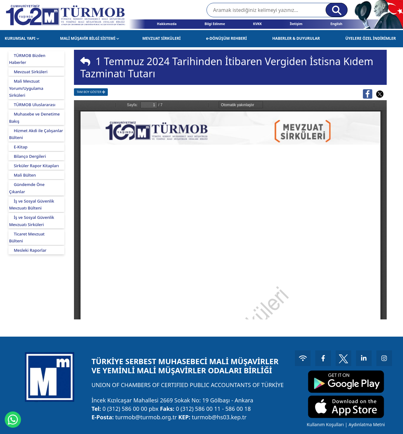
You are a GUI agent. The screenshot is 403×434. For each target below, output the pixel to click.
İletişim (296, 24)
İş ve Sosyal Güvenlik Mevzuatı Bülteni (31, 204)
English (336, 24)
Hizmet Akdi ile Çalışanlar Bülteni (36, 134)
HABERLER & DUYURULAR (296, 38)
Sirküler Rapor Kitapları (36, 165)
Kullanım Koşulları (325, 424)
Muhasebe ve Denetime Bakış (34, 117)
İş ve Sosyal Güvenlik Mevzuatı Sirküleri (31, 220)
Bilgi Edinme (215, 24)
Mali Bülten (25, 175)
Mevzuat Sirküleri (31, 72)
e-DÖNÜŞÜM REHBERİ (226, 38)
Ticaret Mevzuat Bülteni (26, 237)
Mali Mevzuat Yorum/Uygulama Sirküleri (26, 88)
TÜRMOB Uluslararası (34, 104)
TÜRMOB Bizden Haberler (27, 59)
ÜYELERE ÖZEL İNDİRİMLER (370, 38)
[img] (85, 61)
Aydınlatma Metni (366, 424)
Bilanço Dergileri (30, 156)
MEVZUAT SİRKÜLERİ (161, 38)
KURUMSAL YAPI (22, 38)
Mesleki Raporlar (30, 250)
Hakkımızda (166, 24)
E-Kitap (21, 147)
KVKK (257, 24)
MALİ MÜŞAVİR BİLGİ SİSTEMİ (89, 38)
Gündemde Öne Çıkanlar (26, 188)
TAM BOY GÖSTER (91, 92)
